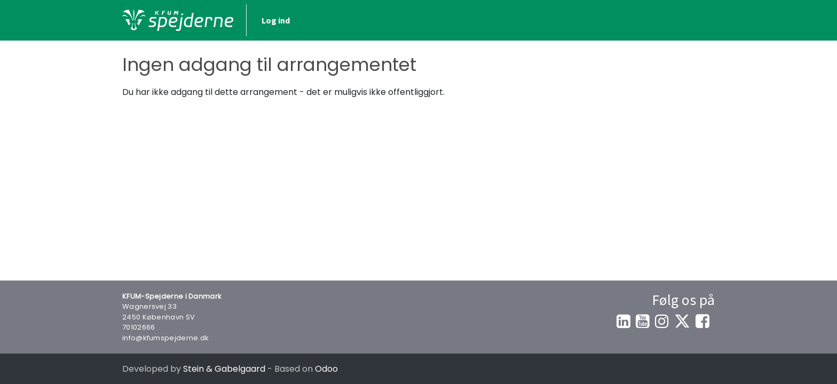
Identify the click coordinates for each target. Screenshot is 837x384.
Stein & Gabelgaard (224, 369)
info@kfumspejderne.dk (165, 338)
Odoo (326, 369)
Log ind (686, 20)
